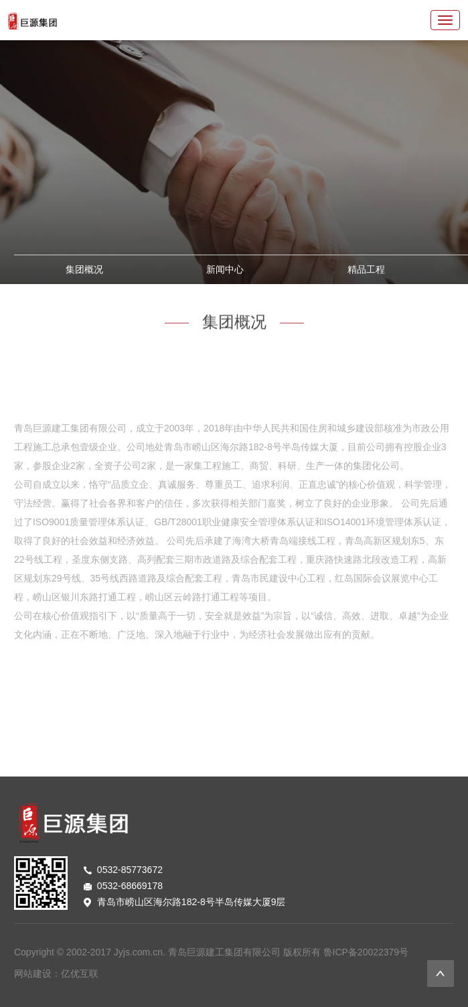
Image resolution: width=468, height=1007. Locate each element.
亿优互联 (79, 973)
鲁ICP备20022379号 (366, 952)
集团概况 (84, 269)
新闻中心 (225, 269)
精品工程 (366, 269)
